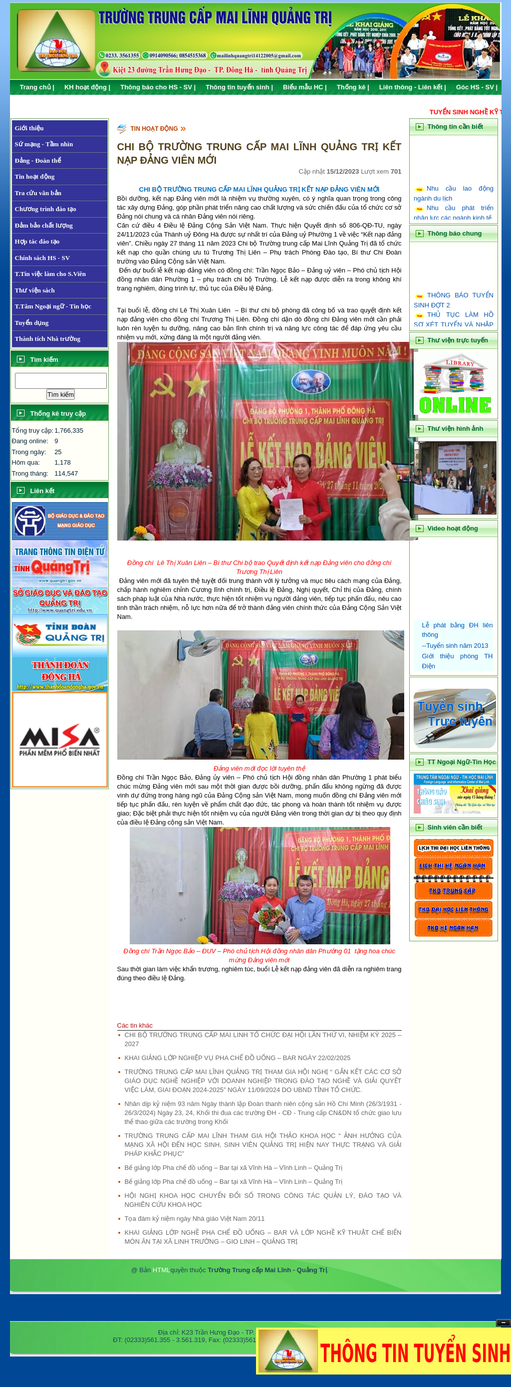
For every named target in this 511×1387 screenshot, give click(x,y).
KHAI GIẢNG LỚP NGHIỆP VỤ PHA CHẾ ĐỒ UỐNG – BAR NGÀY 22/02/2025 (238, 1058)
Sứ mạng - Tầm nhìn (44, 144)
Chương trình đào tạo (45, 209)
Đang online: (30, 441)
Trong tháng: (30, 473)
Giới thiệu (29, 128)
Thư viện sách (35, 290)
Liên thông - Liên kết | (412, 87)
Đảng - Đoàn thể (38, 160)
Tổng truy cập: (33, 430)
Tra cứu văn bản (38, 193)
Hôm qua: (26, 462)
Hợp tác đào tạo (37, 241)
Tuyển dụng (32, 322)
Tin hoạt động (35, 176)
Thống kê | (353, 87)
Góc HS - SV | (477, 87)
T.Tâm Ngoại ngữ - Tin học (53, 306)
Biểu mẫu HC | (305, 87)
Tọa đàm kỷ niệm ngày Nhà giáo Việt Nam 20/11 (195, 1218)
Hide (503, 1323)
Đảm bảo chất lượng (44, 225)
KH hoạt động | (87, 87)
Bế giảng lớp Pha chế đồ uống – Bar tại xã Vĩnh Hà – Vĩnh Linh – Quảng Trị (233, 1167)
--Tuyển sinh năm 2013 (455, 645)
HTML (161, 1270)
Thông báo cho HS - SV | (158, 87)
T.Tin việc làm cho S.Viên (50, 273)
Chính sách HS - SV (42, 258)
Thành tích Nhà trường (48, 338)
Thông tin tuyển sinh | (239, 87)
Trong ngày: (29, 452)
